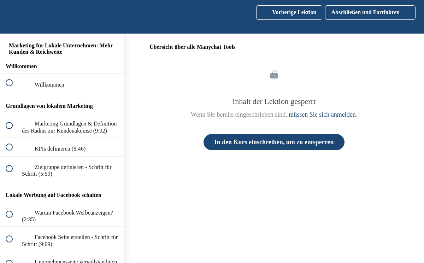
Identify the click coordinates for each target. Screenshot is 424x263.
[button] (13, 17)
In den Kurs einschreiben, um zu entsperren (274, 142)
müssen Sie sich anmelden (322, 114)
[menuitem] (62, 17)
